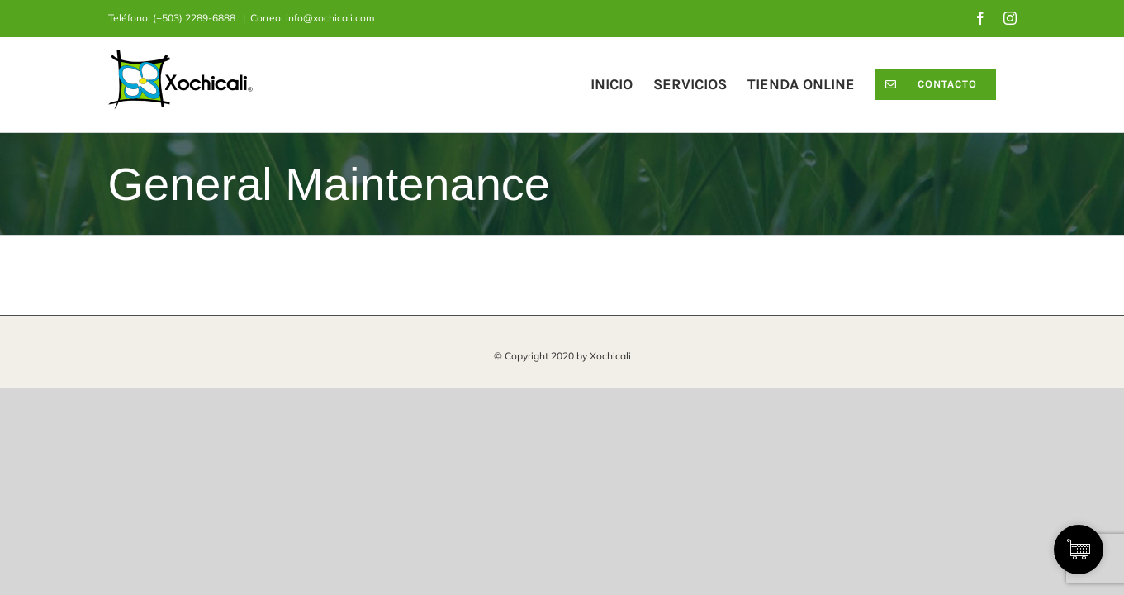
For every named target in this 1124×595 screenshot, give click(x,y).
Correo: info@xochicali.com (312, 18)
